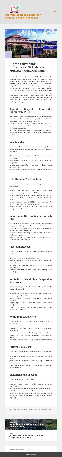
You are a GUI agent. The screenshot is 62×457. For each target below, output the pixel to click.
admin (21, 409)
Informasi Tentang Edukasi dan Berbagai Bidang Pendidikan (23, 16)
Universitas (29, 409)
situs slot (45, 117)
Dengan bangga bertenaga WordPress (20, 449)
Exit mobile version (31, 454)
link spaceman (47, 195)
